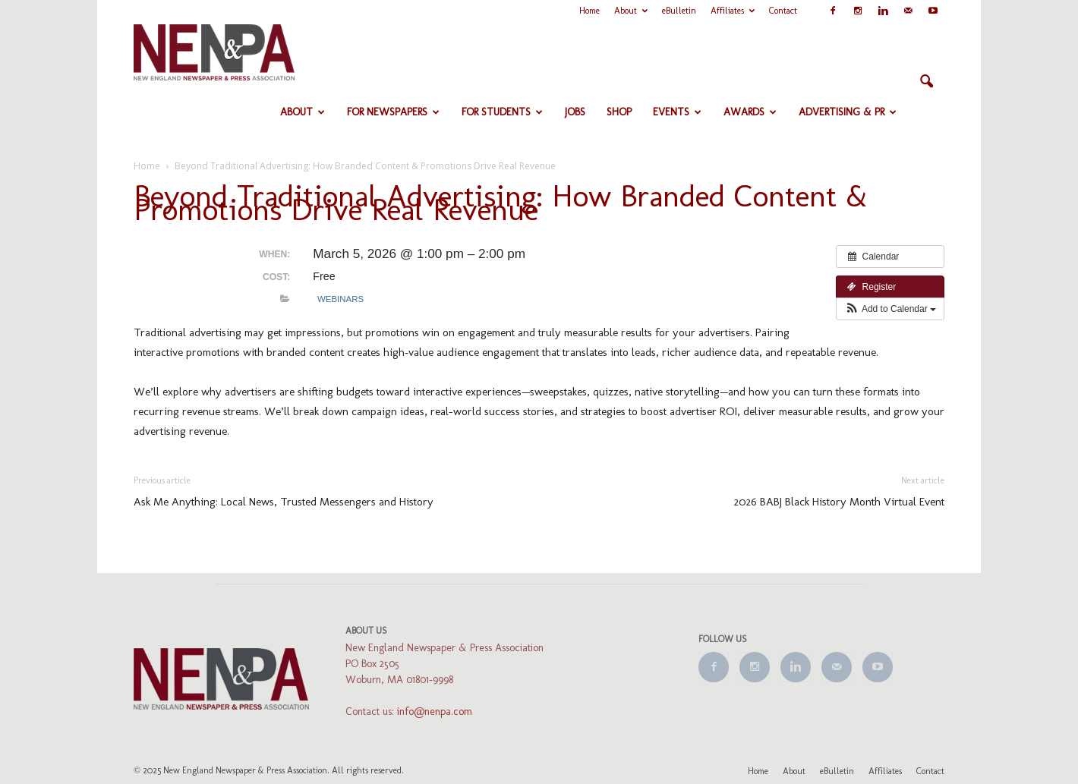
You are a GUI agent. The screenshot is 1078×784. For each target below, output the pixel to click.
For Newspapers (393, 111)
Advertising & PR (848, 111)
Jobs (575, 111)
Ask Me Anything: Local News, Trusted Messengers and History (283, 501)
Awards (750, 111)
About (631, 10)
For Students (502, 111)
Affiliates (733, 10)
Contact (783, 10)
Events (677, 111)
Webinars (340, 299)
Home (589, 10)
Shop (619, 111)
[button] (926, 82)
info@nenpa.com (434, 711)
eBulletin (679, 10)
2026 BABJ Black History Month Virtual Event (839, 501)
